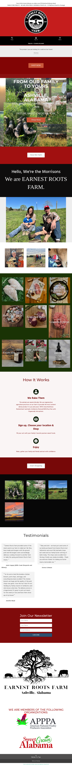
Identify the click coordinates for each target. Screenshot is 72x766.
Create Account (39, 43)
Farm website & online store (30, 764)
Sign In (36, 39)
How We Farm (36, 155)
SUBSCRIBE (36, 635)
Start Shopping (36, 465)
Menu (60, 39)
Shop (12, 39)
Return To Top (36, 756)
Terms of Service (36, 761)
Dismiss (36, 53)
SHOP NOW (36, 65)
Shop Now (36, 120)
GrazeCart (46, 764)
